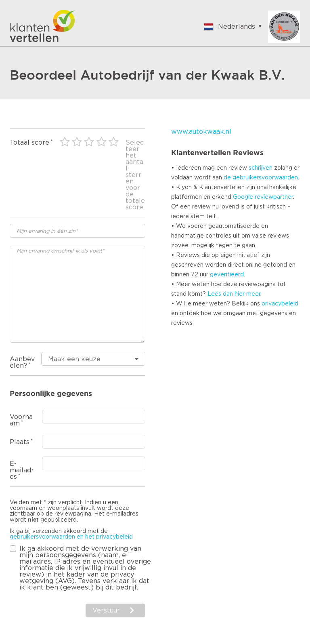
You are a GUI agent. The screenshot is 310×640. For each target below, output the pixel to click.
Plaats (19, 442)
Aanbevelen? (22, 362)
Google (243, 197)
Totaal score (29, 142)
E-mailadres (22, 470)
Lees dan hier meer (233, 294)
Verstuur (106, 610)
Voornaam (21, 420)
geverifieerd (227, 275)
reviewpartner (274, 197)
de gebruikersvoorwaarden (261, 178)
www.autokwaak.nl (201, 131)
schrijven (260, 168)
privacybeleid (280, 304)
